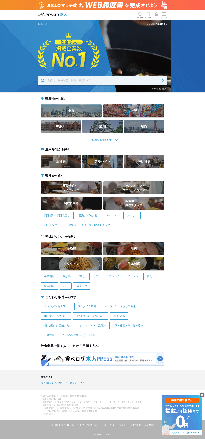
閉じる (202, 395)
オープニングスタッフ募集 (120, 306)
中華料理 (49, 276)
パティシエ (111, 215)
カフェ (97, 276)
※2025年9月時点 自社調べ (159, 89)
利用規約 (136, 425)
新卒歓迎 (49, 335)
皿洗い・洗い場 (88, 215)
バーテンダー (52, 225)
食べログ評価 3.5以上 (56, 306)
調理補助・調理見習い (57, 215)
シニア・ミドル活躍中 (93, 325)
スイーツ (82, 285)
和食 (149, 276)
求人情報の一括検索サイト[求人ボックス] (63, 383)
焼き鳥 (67, 276)
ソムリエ (132, 215)
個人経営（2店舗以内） (58, 325)
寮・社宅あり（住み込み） (130, 325)
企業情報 (149, 425)
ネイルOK (119, 315)
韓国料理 (49, 285)
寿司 (81, 276)
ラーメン (133, 276)
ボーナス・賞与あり (56, 315)
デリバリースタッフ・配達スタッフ (89, 225)
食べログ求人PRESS (62, 425)
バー (65, 285)
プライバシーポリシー (116, 425)
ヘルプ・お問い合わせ (89, 425)
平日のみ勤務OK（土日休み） (80, 335)
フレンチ (114, 276)
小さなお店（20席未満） (90, 315)
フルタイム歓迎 (87, 306)
